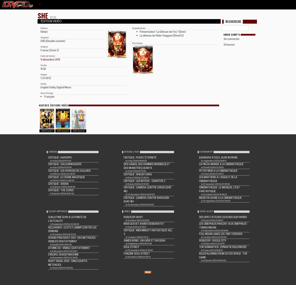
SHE (44, 15)
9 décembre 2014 (50, 59)
